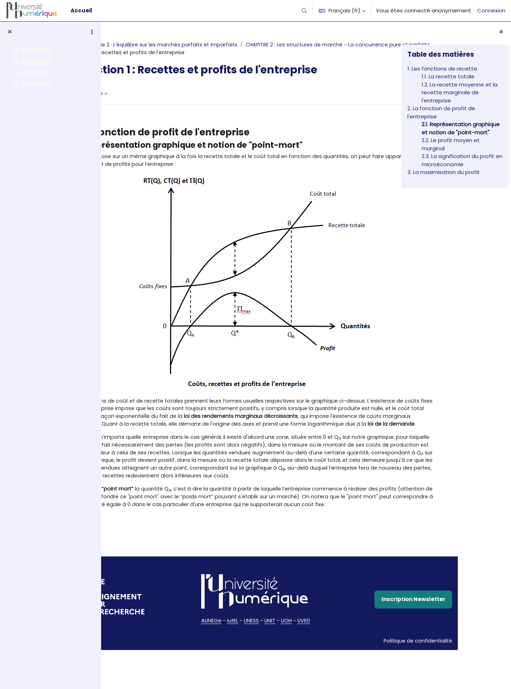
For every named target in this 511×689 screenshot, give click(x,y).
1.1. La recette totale (448, 76)
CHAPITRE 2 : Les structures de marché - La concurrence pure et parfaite (218, 53)
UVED (300, 670)
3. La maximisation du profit (443, 172)
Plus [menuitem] (148, 102)
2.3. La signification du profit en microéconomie (462, 160)
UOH (282, 670)
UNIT (265, 670)
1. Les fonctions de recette (442, 68)
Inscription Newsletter (347, 649)
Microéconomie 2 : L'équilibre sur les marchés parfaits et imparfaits (203, 45)
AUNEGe (204, 670)
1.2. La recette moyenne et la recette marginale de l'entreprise (460, 92)
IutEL (226, 670)
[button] (304, 10)
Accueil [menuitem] (81, 10)
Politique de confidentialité (344, 679)
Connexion (491, 10)
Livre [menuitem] (126, 102)
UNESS (246, 670)
